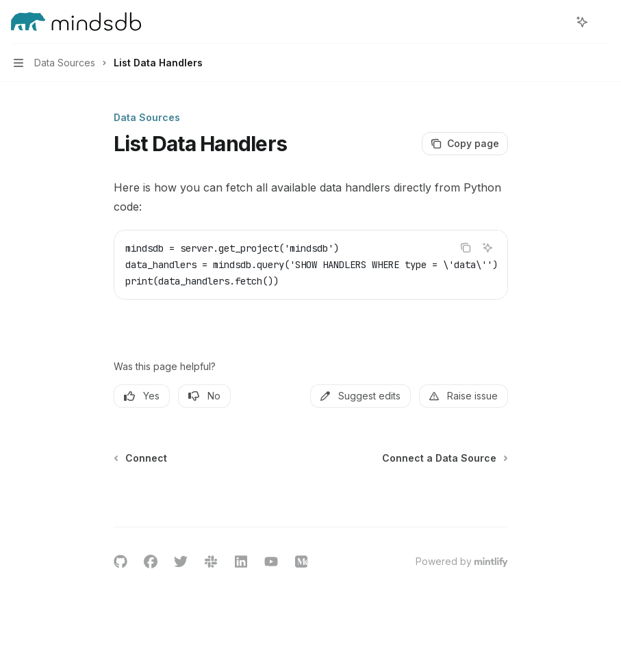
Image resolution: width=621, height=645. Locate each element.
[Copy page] (465, 143)
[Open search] (557, 22)
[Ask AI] (487, 247)
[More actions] (603, 21)
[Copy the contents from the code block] (465, 247)
